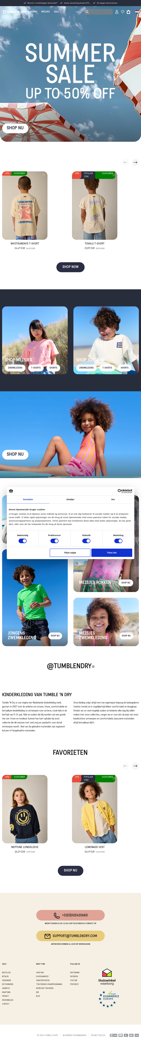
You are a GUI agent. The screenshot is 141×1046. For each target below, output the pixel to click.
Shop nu (15, 454)
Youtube (73, 980)
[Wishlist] (122, 12)
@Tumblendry (69, 666)
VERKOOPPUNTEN (42, 980)
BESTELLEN (6, 973)
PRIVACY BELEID (98, 1035)
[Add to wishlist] (44, 175)
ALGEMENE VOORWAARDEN (74, 1035)
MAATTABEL (6, 992)
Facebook (74, 976)
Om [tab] (113, 499)
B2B (37, 992)
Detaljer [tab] (71, 499)
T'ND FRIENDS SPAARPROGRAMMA (49, 984)
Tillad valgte (70, 552)
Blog (38, 996)
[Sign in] (117, 12)
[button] (135, 162)
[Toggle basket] (128, 12)
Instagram (74, 973)
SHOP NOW (70, 267)
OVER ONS (40, 973)
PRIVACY (5, 996)
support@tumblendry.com (70, 936)
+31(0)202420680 (70, 915)
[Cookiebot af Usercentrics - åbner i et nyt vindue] (119, 491)
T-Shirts (36, 368)
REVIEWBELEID (7, 1000)
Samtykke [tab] (28, 499)
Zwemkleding (15, 368)
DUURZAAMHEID (42, 976)
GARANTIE (6, 988)
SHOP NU (15, 128)
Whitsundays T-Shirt (25, 246)
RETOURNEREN (7, 984)
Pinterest (74, 984)
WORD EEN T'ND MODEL (45, 988)
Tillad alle (112, 552)
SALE (56, 12)
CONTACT (5, 1004)
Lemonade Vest (95, 850)
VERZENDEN (6, 980)
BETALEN (5, 976)
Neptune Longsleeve (24, 850)
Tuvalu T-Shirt (95, 246)
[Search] (98, 12)
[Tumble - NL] (14, 11)
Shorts (53, 368)
